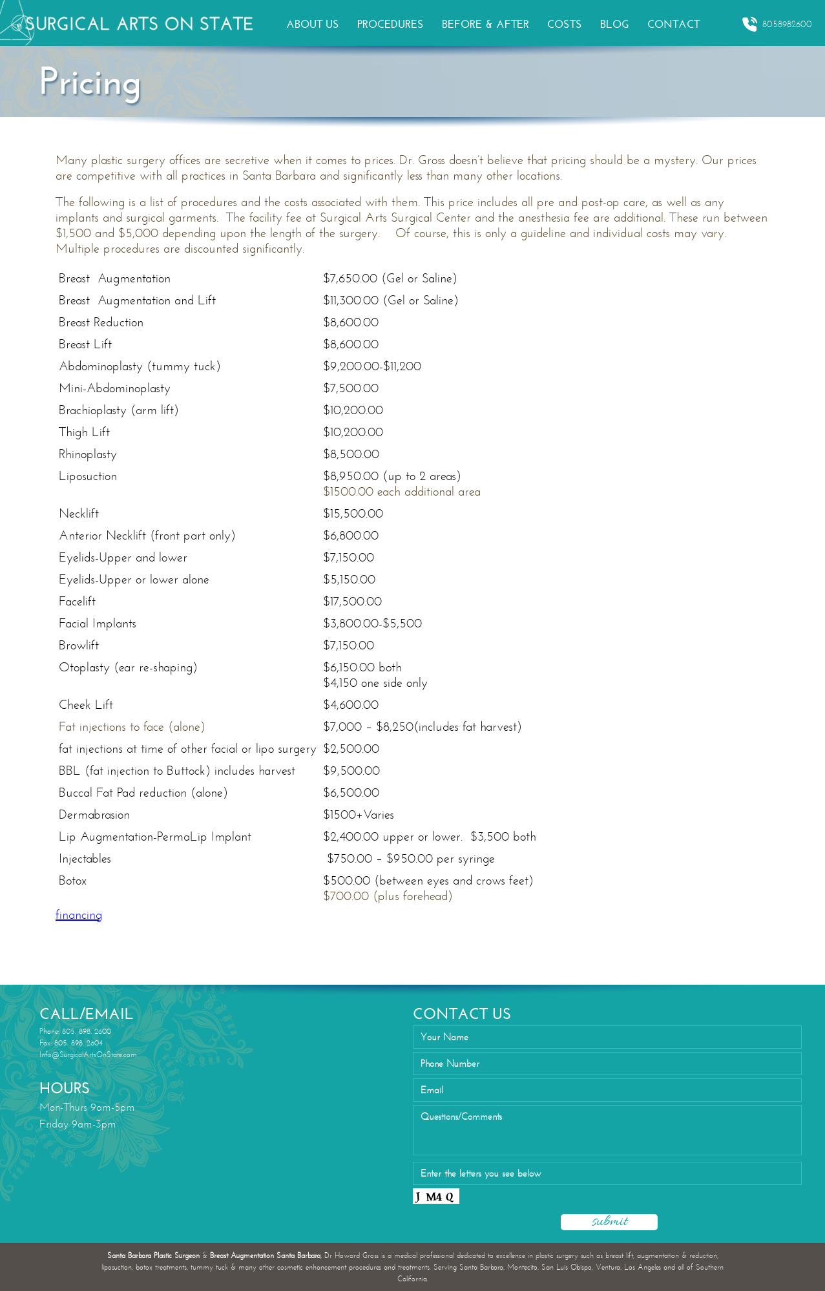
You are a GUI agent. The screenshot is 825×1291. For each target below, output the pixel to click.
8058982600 (777, 24)
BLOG (614, 24)
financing (79, 914)
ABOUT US (312, 24)
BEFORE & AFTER (485, 24)
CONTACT (673, 24)
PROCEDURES (390, 24)
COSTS (564, 24)
